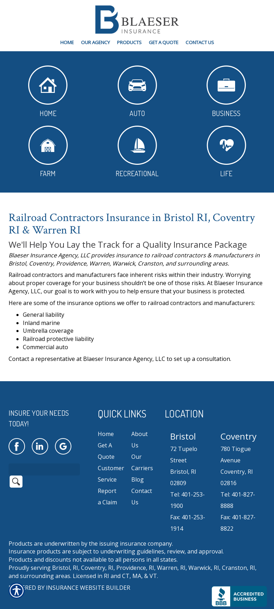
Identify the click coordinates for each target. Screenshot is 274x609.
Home (47, 91)
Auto (137, 91)
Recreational (137, 152)
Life (226, 152)
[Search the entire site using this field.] (44, 460)
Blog (137, 470)
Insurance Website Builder (88, 578)
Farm (48, 152)
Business (226, 91)
